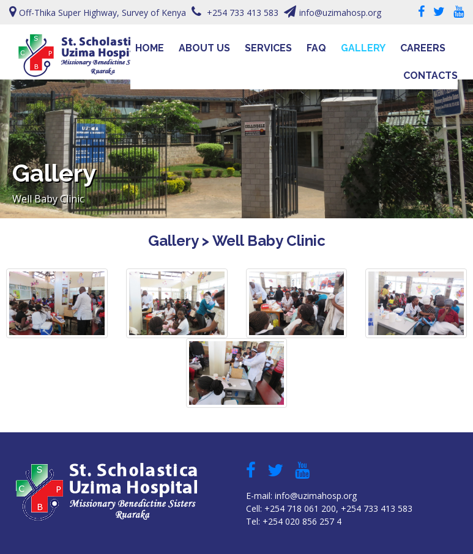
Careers (422, 48)
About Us (204, 48)
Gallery (363, 48)
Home (149, 48)
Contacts (430, 75)
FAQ (316, 48)
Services (268, 48)
